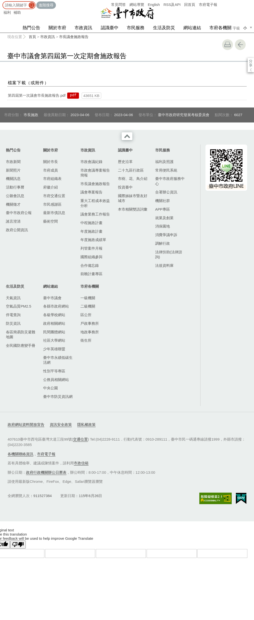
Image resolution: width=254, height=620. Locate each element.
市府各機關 (220, 27)
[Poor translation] (18, 544)
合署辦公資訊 (166, 192)
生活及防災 (164, 27)
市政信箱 (81, 463)
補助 (17, 12)
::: (1, 2)
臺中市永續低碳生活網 (58, 359)
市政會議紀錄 (91, 162)
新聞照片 (13, 170)
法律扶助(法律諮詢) (168, 254)
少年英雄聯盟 (54, 349)
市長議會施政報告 (74, 37)
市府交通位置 (54, 196)
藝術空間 (50, 221)
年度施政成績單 (93, 240)
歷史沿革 (125, 162)
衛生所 (85, 340)
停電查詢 (13, 315)
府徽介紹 (50, 187)
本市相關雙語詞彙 (132, 209)
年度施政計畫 (91, 231)
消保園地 (162, 226)
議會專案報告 (91, 192)
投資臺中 (125, 187)
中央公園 (50, 388)
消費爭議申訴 (166, 235)
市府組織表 (52, 178)
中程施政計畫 (91, 223)
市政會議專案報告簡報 (95, 172)
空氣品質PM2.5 (18, 306)
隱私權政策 (86, 424)
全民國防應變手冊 (20, 345)
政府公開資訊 (17, 230)
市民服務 (135, 27)
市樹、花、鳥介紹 (132, 178)
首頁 (32, 37)
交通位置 (80, 439)
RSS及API (172, 4)
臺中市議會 (52, 298)
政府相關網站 (54, 323)
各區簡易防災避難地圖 (20, 334)
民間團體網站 (54, 332)
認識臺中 (109, 27)
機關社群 (162, 201)
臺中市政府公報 (19, 213)
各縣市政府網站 (56, 306)
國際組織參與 (91, 257)
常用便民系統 (166, 170)
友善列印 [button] (227, 44)
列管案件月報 (91, 248)
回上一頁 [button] (240, 44)
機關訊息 (13, 178)
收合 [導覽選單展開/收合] (127, 136)
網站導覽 (136, 4)
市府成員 (50, 170)
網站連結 (192, 27)
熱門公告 (31, 27)
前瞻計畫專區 (91, 274)
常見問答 (118, 4)
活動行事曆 (15, 187)
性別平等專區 (54, 371)
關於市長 (50, 162)
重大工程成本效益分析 (95, 203)
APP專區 (162, 209)
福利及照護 (164, 162)
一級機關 (87, 298)
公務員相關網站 (56, 379)
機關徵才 (13, 204)
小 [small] (245, 28)
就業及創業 (164, 218)
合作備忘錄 (89, 265)
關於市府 (57, 27)
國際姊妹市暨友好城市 (132, 198)
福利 (7, 12)
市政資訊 (83, 27)
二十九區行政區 (131, 170)
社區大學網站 (54, 340)
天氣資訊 (13, 298)
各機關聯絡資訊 (20, 454)
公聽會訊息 (15, 196)
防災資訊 (13, 323)
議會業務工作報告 (95, 214)
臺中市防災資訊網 (58, 396)
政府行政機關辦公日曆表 (46, 472)
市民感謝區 (52, 204)
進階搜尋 (46, 5)
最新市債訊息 (54, 213)
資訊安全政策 (61, 424)
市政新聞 (13, 162)
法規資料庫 (164, 265)
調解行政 (162, 243)
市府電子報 (208, 4)
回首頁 (189, 4)
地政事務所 (89, 332)
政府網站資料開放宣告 (26, 424)
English (154, 4)
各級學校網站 (54, 315)
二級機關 (87, 306)
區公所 (85, 315)
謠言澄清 (13, 221)
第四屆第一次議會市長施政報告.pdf (36, 95)
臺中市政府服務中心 (170, 181)
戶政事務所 (89, 323)
